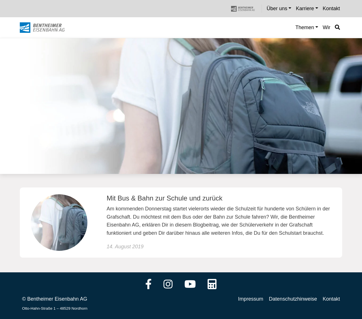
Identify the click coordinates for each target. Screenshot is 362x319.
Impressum (250, 299)
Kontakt (331, 299)
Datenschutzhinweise (293, 299)
